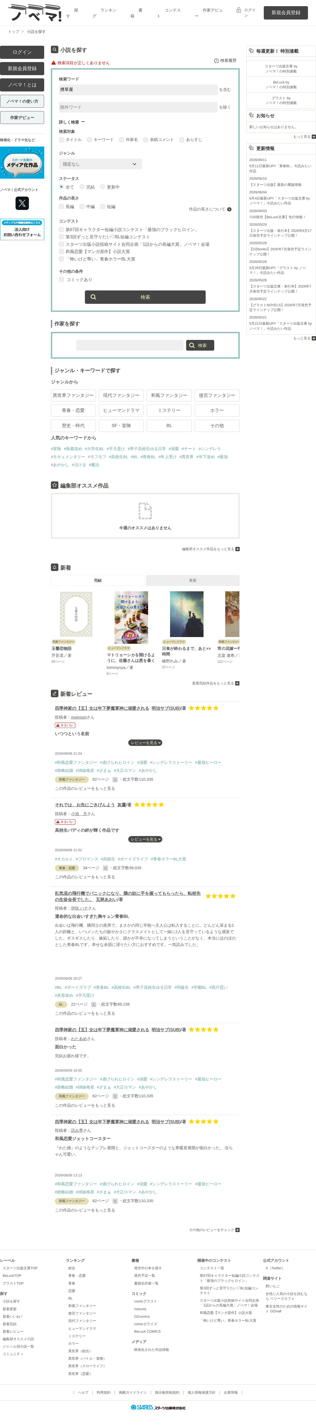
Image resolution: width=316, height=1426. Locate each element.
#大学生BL (94, 449)
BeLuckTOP (12, 1277)
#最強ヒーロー (208, 763)
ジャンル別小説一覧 (18, 1347)
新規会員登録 (286, 12)
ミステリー (169, 411)
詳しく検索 (69, 122)
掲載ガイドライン (133, 1393)
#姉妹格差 (85, 771)
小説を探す (11, 1302)
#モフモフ (97, 457)
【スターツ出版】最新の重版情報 (275, 185)
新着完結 (10, 1325)
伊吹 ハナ (79, 909)
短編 (107, 207)
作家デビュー (22, 117)
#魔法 (94, 465)
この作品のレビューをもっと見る (85, 789)
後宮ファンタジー (217, 396)
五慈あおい (106, 900)
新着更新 (10, 1310)
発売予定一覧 (144, 1277)
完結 (87, 187)
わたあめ (79, 1039)
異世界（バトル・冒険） (87, 1359)
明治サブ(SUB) (166, 709)
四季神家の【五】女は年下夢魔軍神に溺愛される (102, 709)
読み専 (77, 1131)
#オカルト (64, 859)
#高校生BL (118, 457)
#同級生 (182, 988)
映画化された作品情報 (151, 1350)
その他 (217, 426)
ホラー (217, 411)
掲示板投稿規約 (167, 1393)
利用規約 (104, 1393)
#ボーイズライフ (133, 859)
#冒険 (56, 449)
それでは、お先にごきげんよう (85, 805)
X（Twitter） (275, 1269)
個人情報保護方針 (202, 1393)
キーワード (100, 140)
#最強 (222, 457)
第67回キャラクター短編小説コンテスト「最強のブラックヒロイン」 (129, 230)
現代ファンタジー (121, 396)
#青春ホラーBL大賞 (168, 859)
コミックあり (75, 280)
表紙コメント (158, 140)
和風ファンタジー (169, 396)
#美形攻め (64, 996)
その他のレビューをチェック (211, 1231)
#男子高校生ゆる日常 (147, 449)
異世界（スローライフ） (87, 1367)
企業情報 (231, 1393)
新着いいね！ (13, 1317)
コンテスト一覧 (212, 1269)
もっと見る (302, 137)
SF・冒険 (121, 426)
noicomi (140, 1310)
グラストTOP (13, 1284)
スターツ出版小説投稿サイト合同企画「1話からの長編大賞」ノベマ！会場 (134, 245)
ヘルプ (83, 1393)
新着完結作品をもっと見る (213, 684)
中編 (87, 207)
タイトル (70, 140)
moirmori (78, 718)
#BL (134, 457)
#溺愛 (174, 449)
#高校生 (108, 859)
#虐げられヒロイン (117, 763)
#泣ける (79, 465)
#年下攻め (205, 457)
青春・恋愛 (73, 411)
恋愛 (71, 1292)
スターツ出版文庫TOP (20, 1269)
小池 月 (79, 814)
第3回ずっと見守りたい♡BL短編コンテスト (104, 237)
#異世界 (186, 457)
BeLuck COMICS (147, 1332)
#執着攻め (73, 449)
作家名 (128, 140)
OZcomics (142, 1317)
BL (169, 426)
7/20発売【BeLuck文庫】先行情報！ (277, 217)
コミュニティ (13, 1355)
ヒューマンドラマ (121, 411)
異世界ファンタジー (73, 396)
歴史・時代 (73, 426)
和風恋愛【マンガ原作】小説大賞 (94, 252)
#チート (189, 449)
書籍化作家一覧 (146, 1284)
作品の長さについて (207, 210)
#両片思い (218, 988)
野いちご (273, 1287)
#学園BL (199, 988)
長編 (66, 207)
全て (66, 187)
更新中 (110, 187)
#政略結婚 (64, 771)
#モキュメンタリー (68, 457)
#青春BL (148, 457)
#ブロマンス (87, 859)
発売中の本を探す (148, 1269)
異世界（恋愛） (80, 1375)
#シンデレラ (210, 449)
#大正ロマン (125, 771)
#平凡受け (116, 449)
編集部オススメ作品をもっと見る (208, 550)
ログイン (249, 12)
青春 (71, 1284)
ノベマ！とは (22, 84)
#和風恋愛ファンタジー (76, 763)
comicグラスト (145, 1302)
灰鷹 (121, 805)
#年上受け (168, 457)
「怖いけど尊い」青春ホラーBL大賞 (97, 259)
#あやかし (60, 465)
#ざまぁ (104, 771)
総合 (71, 1269)
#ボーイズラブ (78, 988)
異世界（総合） (80, 1352)
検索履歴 (225, 60)
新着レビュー (13, 1332)
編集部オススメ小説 (18, 1340)
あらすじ (190, 140)
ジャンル (67, 153)
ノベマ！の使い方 (22, 101)
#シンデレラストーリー (171, 763)
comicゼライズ (145, 1325)
